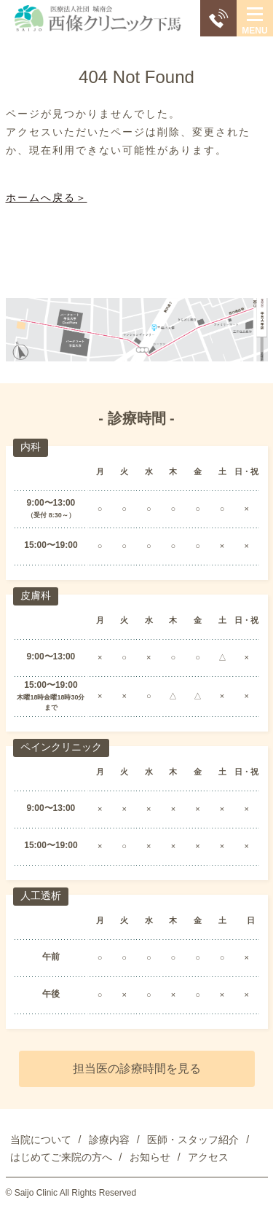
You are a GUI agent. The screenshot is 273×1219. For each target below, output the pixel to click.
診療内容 (109, 1139)
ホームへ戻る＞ (46, 197)
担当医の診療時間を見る (137, 1068)
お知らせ (150, 1157)
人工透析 (40, 895)
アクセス (208, 1157)
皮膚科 (35, 595)
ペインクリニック (61, 747)
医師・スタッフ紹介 (193, 1139)
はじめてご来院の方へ (61, 1157)
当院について (40, 1139)
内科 (30, 446)
